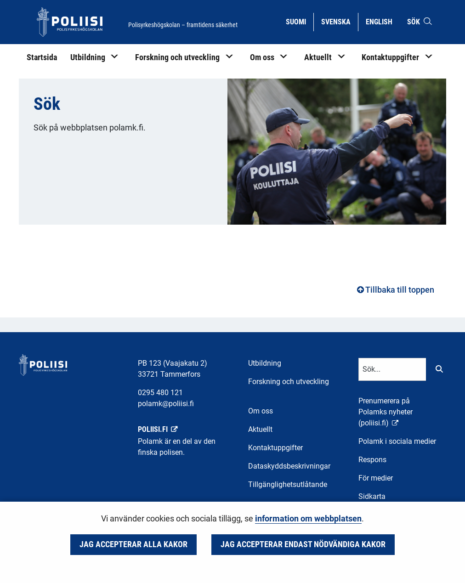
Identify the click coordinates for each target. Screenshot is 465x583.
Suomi (299, 21)
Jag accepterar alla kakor (133, 544)
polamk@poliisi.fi (166, 403)
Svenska (339, 21)
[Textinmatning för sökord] (392, 369)
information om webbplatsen (308, 518)
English (382, 21)
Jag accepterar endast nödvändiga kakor (303, 544)
